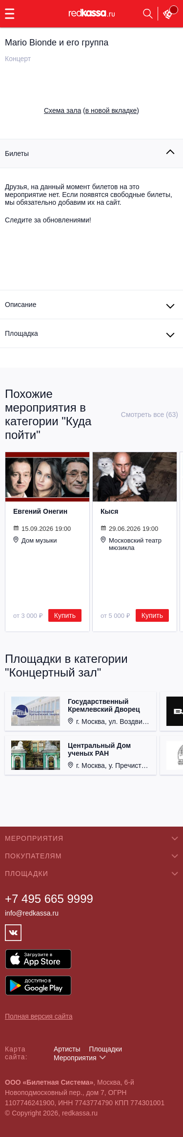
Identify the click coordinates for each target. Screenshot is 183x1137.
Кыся (109, 511)
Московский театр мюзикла (131, 543)
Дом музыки (35, 540)
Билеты (17, 153)
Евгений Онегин (40, 511)
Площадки (105, 1049)
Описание (20, 304)
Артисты (67, 1049)
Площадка (21, 333)
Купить (65, 615)
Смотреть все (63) (149, 414)
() (91, 110)
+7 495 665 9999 (49, 898)
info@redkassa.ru (32, 913)
